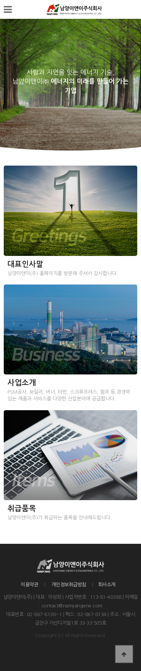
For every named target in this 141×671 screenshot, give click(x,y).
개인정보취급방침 (69, 584)
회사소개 (106, 584)
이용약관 (29, 584)
